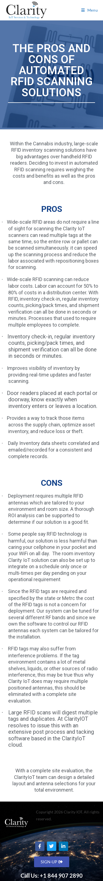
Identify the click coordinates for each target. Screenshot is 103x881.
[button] (51, 861)
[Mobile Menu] (89, 10)
